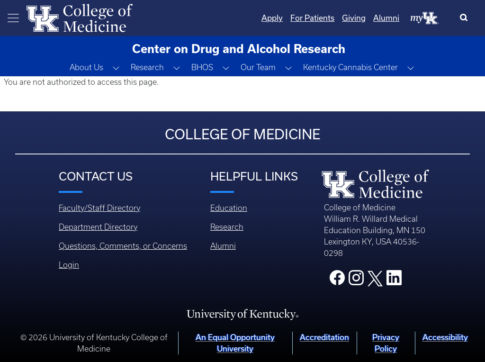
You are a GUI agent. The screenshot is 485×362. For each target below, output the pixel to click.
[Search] (466, 18)
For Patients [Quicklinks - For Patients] (312, 17)
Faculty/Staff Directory (99, 208)
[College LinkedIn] (394, 280)
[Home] (80, 17)
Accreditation (324, 337)
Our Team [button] (258, 67)
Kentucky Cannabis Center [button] (350, 67)
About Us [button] (86, 67)
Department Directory (98, 227)
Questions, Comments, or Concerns (123, 246)
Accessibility (445, 337)
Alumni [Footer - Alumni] (223, 246)
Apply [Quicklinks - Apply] (272, 17)
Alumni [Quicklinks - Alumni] (386, 17)
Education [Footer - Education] (228, 208)
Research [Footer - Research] (226, 227)
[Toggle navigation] (13, 18)
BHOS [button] (202, 67)
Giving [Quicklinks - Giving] (354, 17)
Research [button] (147, 67)
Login (69, 265)
